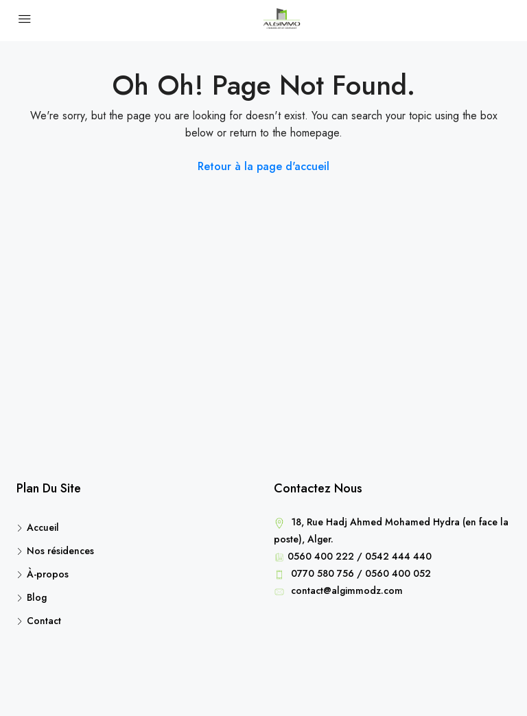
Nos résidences (60, 551)
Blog (37, 597)
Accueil (43, 527)
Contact (44, 621)
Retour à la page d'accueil (263, 166)
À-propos (48, 574)
